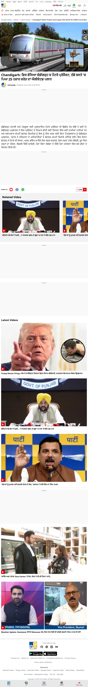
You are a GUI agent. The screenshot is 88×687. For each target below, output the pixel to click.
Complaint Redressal (54, 658)
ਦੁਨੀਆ (28, 10)
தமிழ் (41, 2)
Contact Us (15, 658)
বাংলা (37, 2)
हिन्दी (2, 2)
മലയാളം (48, 2)
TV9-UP (60, 2)
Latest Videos (25, 20)
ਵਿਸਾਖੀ (38, 15)
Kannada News (33, 670)
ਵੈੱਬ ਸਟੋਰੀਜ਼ (49, 10)
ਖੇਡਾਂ (56, 10)
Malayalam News (41, 674)
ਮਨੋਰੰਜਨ (41, 10)
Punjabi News (6, 20)
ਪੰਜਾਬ (7, 10)
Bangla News (46, 670)
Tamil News (28, 674)
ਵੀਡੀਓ (66, 10)
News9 (8, 2)
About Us (25, 658)
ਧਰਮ (60, 10)
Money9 (60, 674)
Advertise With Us (37, 658)
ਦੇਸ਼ (23, 10)
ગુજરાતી (31, 2)
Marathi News (8, 670)
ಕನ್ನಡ (14, 2)
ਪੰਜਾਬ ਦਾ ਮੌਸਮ (8, 15)
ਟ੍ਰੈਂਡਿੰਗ (34, 10)
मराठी (25, 2)
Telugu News (20, 670)
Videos (15, 20)
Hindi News (70, 670)
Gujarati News (58, 670)
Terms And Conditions (43, 662)
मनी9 (54, 2)
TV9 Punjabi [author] (11, 85)
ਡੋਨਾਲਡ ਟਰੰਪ (74, 15)
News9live (80, 670)
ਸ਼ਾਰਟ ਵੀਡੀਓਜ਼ (15, 10)
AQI (69, 5)
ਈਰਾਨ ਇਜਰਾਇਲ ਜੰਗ (60, 15)
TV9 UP (52, 674)
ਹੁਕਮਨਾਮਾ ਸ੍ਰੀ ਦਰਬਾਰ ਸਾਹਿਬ (24, 15)
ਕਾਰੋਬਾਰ (84, 10)
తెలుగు (20, 2)
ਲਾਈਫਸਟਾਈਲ (75, 10)
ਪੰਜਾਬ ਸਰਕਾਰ (47, 15)
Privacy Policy (70, 658)
